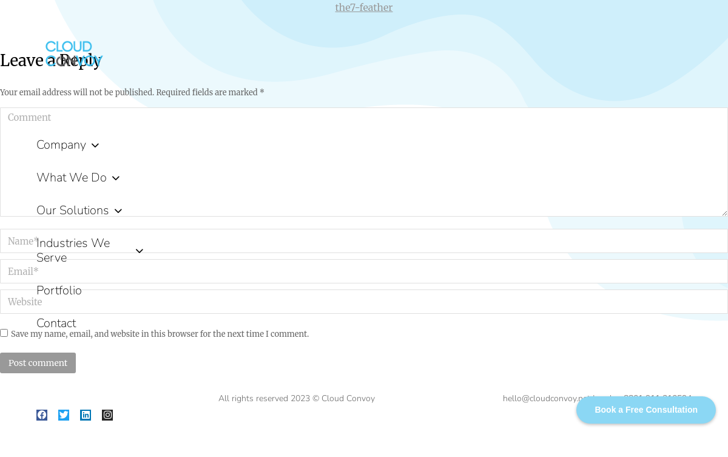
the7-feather (364, 7)
